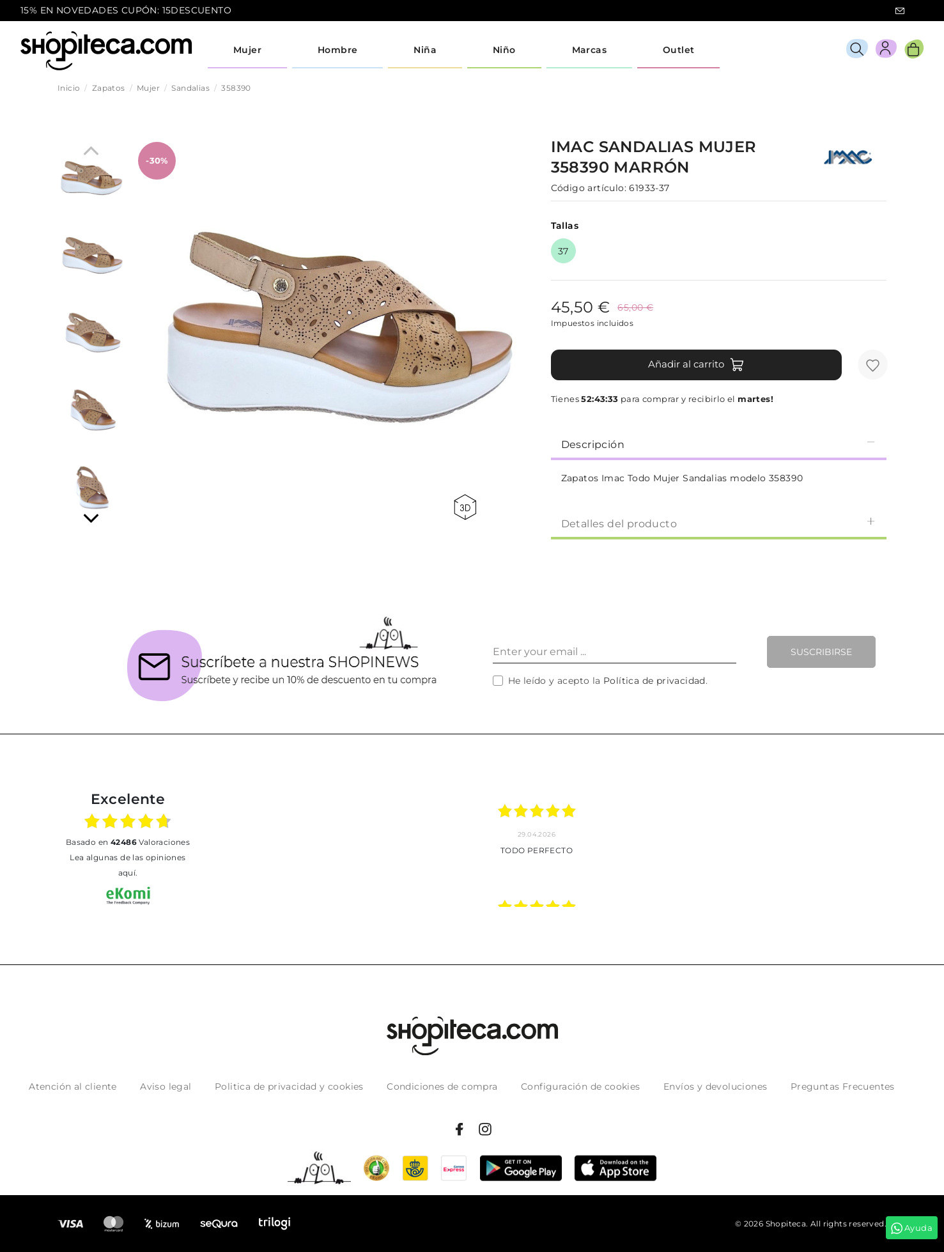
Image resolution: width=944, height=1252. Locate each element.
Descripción (718, 444)
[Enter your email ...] (614, 651)
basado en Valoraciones (128, 842)
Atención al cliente (73, 1086)
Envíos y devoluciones (715, 1086)
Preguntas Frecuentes (843, 1086)
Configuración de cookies (580, 1086)
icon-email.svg (900, 11)
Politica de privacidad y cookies (289, 1086)
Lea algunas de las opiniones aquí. (127, 865)
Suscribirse (821, 652)
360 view (465, 507)
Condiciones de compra (442, 1086)
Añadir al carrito (696, 365)
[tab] (718, 443)
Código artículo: (588, 188)
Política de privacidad (654, 680)
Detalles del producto (718, 523)
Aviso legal (165, 1086)
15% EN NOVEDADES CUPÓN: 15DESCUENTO (125, 10)
